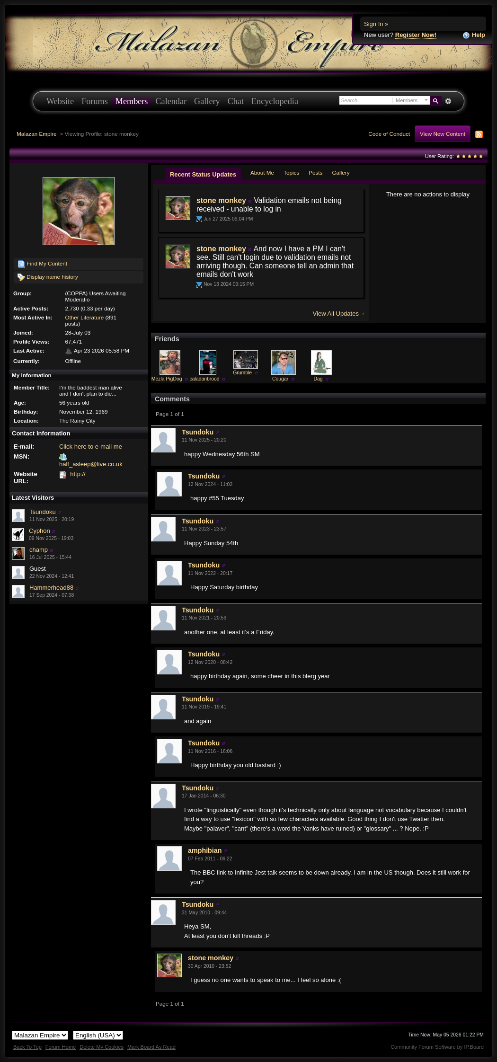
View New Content (442, 134)
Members (131, 101)
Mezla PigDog (166, 378)
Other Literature (84, 317)
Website (60, 101)
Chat (236, 101)
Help (473, 35)
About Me (262, 172)
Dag (318, 378)
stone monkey (221, 200)
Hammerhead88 (51, 587)
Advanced (448, 101)
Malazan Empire (36, 134)
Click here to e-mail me (90, 446)
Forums (94, 101)
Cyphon (39, 530)
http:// (78, 474)
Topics (291, 172)
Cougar (280, 378)
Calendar (170, 101)
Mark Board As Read (151, 1047)
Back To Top (27, 1047)
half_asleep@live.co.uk (91, 464)
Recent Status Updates (203, 174)
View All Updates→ (339, 313)
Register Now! (415, 34)
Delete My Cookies (102, 1047)
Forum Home (60, 1047)
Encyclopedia (274, 101)
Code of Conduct (389, 134)
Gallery (207, 101)
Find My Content (42, 264)
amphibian (205, 850)
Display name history (48, 277)
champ (38, 549)
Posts (315, 172)
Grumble (242, 372)
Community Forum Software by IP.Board (437, 1047)
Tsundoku (42, 511)
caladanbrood (205, 378)
